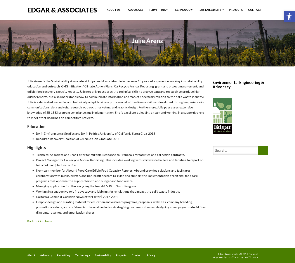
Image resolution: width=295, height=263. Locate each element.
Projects (236, 9)
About (31, 255)
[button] (289, 16)
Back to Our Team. (40, 221)
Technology (183, 9)
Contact (255, 9)
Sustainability (212, 9)
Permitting (158, 9)
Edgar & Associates (62, 9)
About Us (115, 9)
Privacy (151, 255)
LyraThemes (251, 257)
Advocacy (136, 9)
